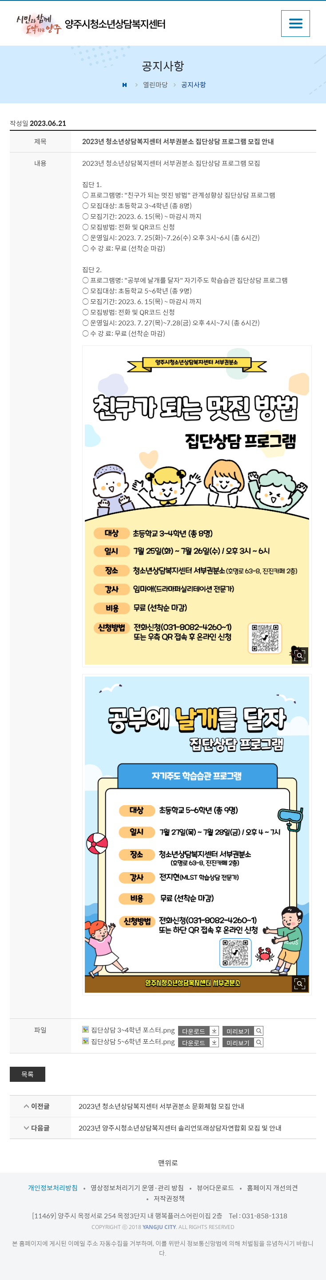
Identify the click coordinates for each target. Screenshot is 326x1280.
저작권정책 (169, 1198)
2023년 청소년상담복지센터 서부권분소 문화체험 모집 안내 (161, 1106)
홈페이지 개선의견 (272, 1188)
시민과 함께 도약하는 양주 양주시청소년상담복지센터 (90, 24)
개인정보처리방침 (53, 1188)
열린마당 (155, 85)
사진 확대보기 (300, 655)
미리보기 (238, 1031)
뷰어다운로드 (215, 1188)
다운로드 (193, 1031)
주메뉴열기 (295, 23)
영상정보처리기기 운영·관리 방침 (137, 1188)
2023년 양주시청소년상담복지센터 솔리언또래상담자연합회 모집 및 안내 (180, 1128)
